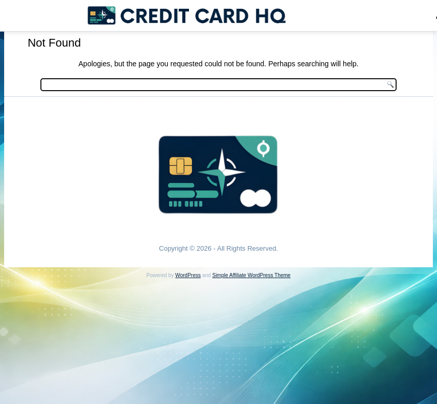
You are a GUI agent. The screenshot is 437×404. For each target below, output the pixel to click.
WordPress (187, 275)
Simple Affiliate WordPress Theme (251, 275)
